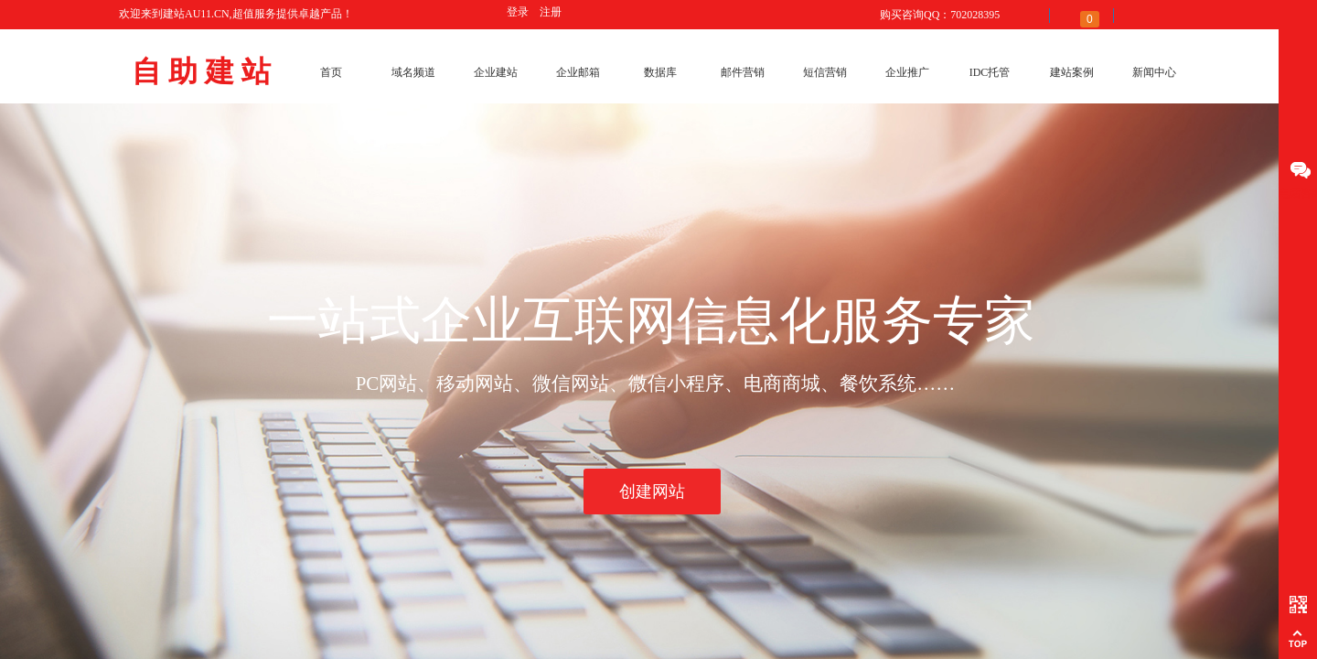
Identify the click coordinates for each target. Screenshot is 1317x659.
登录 (518, 11)
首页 (331, 72)
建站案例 (1072, 72)
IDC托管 (990, 72)
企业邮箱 (578, 72)
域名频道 (413, 72)
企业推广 (907, 72)
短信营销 (825, 72)
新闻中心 (1154, 72)
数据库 (660, 72)
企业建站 (496, 72)
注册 (551, 11)
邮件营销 (743, 72)
